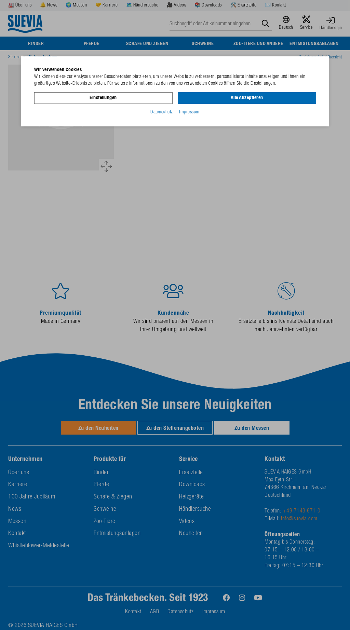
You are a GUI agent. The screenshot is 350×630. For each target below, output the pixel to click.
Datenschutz (161, 112)
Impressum (189, 112)
